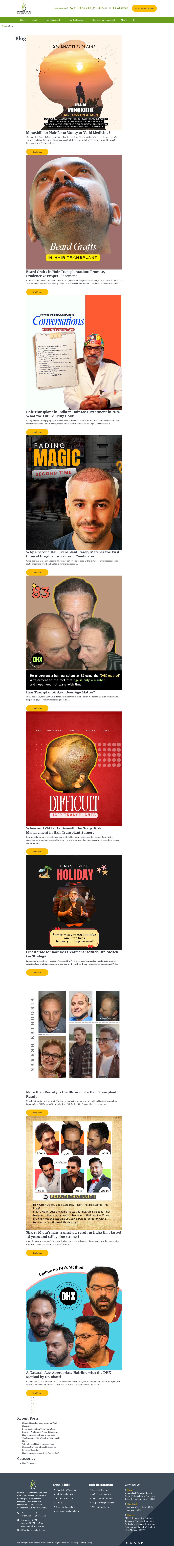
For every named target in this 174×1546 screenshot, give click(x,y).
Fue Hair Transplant (63, 1498)
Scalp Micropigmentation (101, 1502)
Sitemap (74, 1542)
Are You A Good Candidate (66, 1511)
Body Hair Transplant (64, 1507)
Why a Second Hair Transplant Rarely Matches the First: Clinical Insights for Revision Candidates (39, 1446)
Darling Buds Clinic (42, 1542)
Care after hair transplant (103, 20)
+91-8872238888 (81, 7)
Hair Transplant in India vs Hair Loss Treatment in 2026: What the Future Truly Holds (41, 1437)
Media (124, 20)
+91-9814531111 (102, 7)
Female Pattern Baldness (101, 1498)
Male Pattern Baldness (100, 1494)
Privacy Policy (86, 1542)
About (36, 20)
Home (23, 20)
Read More (37, 151)
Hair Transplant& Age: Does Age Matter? (40, 1452)
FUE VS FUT (59, 1502)
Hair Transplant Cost (63, 1494)
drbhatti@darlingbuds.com (32, 1530)
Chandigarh (131, 1504)
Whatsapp (120, 7)
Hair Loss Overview (99, 1490)
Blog (135, 20)
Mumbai (129, 1515)
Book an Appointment (144, 8)
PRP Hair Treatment (99, 1507)
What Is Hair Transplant (65, 1490)
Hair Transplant (54, 20)
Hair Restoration (77, 20)
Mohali (129, 1490)
